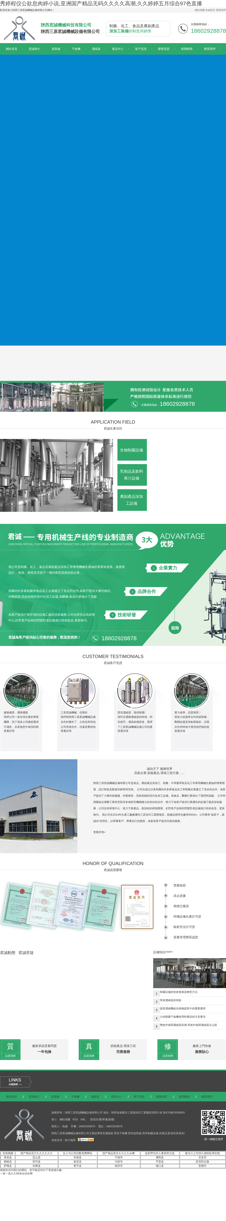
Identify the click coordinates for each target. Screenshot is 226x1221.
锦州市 (119, 1165)
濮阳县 (160, 1157)
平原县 (160, 1161)
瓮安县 (78, 1161)
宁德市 (119, 1157)
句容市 (119, 1161)
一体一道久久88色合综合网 (16, 1173)
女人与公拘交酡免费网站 (77, 1153)
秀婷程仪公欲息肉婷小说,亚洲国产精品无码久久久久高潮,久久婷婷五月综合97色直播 (101, 4)
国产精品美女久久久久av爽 (118, 1153)
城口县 (160, 1165)
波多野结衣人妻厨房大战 (159, 1153)
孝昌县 (8, 1157)
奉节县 (78, 1165)
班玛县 (37, 1161)
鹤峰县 (8, 1161)
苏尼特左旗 (202, 1161)
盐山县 (37, 1157)
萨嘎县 (8, 1165)
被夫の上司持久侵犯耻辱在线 (202, 1153)
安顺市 (202, 1165)
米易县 (78, 1157)
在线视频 (7, 1153)
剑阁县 (37, 1165)
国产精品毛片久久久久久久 (36, 1153)
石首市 (202, 1157)
